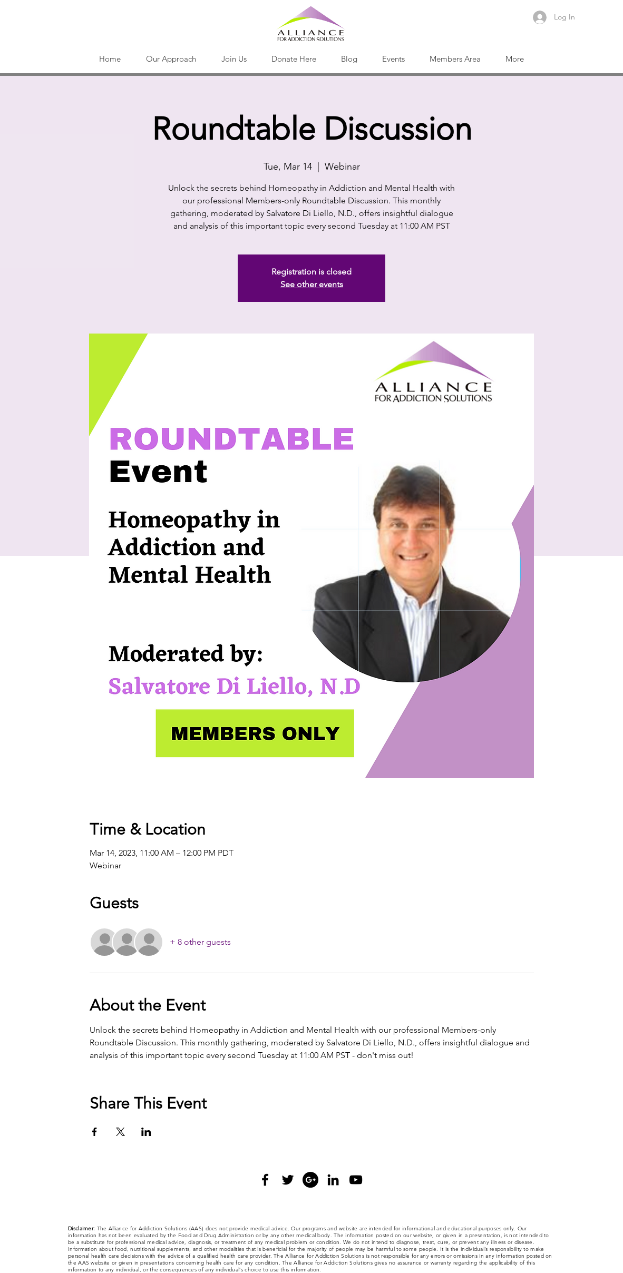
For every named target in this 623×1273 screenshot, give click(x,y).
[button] (171, 59)
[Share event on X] (120, 1132)
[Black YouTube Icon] (356, 1180)
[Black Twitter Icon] (288, 1180)
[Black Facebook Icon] (265, 1180)
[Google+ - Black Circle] (310, 1180)
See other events (311, 284)
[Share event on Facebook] (95, 1132)
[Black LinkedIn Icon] (333, 1180)
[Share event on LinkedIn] (146, 1132)
